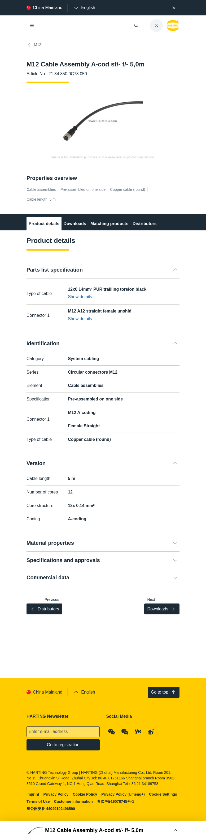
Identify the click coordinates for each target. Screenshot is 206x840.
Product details (44, 223)
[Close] (173, 7)
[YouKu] (138, 731)
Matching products (109, 223)
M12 (34, 45)
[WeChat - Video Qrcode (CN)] (124, 731)
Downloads (75, 223)
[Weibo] (151, 731)
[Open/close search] (136, 25)
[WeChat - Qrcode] (111, 731)
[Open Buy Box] (103, 830)
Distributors (145, 223)
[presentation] (84, 7)
